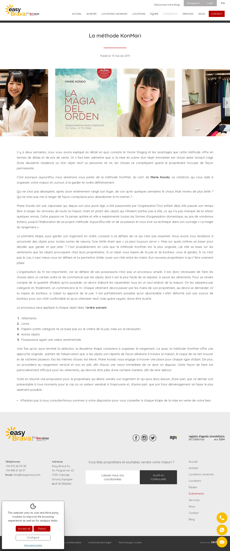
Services (188, 13)
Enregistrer (193, 3)
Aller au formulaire (158, 477)
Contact (216, 13)
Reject (42, 528)
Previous (3, 102)
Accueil (76, 13)
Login (210, 3)
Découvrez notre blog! (167, 4)
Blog (192, 519)
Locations (138, 13)
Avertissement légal (99, 542)
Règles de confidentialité (66, 542)
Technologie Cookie (130, 542)
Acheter (91, 13)
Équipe (154, 13)
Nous (201, 13)
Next (226, 102)
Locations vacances (114, 13)
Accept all (24, 528)
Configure (33, 537)
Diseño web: (212, 542)
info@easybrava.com (27, 475)
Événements (170, 13)
